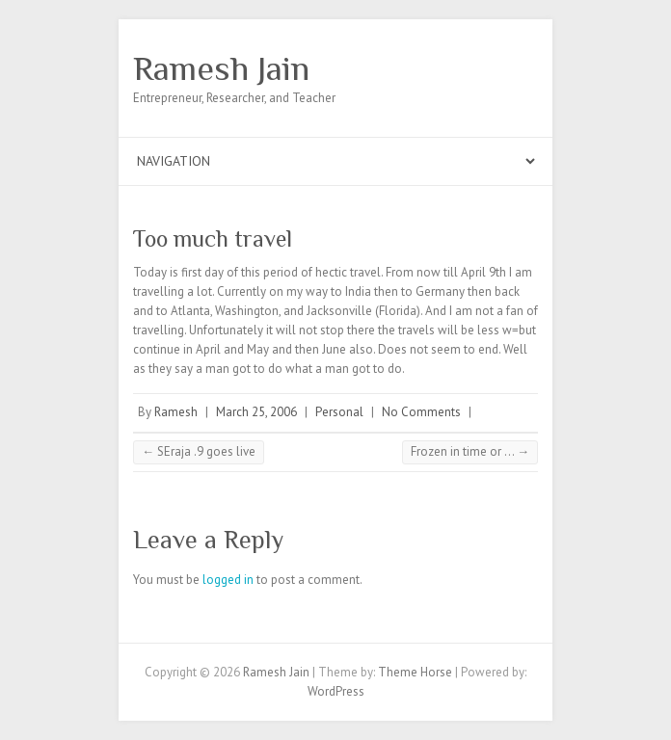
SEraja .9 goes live (198, 451)
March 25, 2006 (256, 412)
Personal (339, 412)
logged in (228, 579)
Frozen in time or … (470, 451)
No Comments (421, 412)
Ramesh (176, 412)
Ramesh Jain (221, 68)
